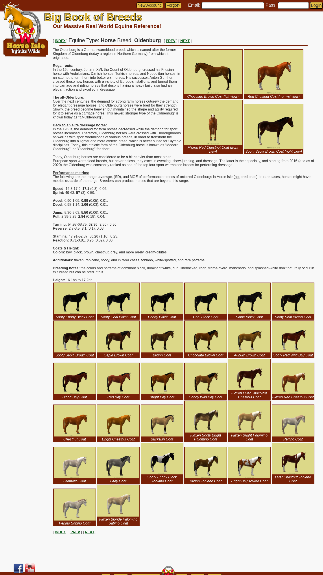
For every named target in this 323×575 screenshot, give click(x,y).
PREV (170, 41)
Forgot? (173, 5)
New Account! (150, 5)
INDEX (60, 41)
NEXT (185, 41)
